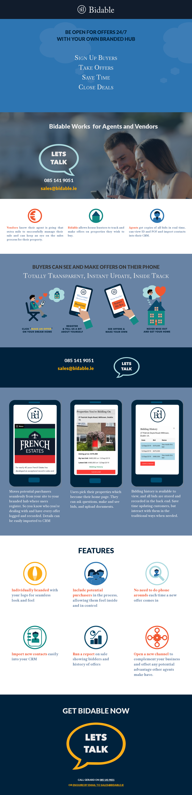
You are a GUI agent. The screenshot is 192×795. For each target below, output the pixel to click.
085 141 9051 (107, 779)
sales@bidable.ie (59, 188)
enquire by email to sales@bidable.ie (98, 785)
